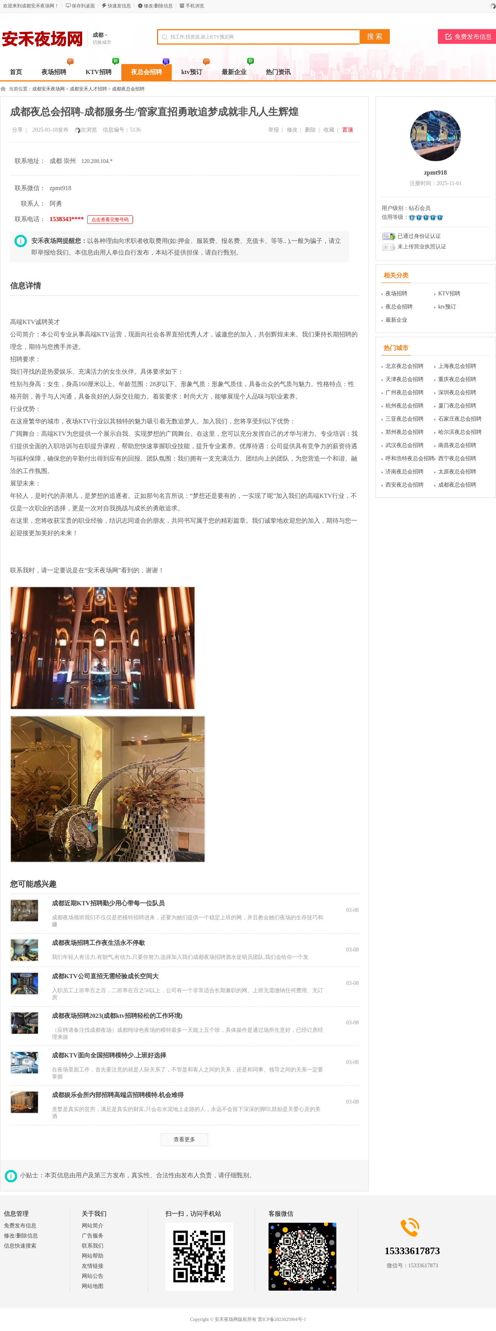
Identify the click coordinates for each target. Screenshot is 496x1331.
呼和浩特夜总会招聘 (410, 458)
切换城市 (102, 42)
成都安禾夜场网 (48, 89)
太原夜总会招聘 (457, 472)
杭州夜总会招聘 (405, 406)
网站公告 (92, 1276)
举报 (273, 130)
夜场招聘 (396, 293)
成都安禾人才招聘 (88, 89)
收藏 (329, 130)
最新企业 (396, 320)
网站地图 (92, 1286)
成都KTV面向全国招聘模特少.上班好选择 (109, 1055)
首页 (16, 72)
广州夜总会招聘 (405, 392)
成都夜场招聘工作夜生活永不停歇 (98, 942)
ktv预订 (447, 307)
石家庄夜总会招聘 (460, 419)
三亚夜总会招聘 (405, 419)
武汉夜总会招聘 (405, 445)
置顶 (347, 130)
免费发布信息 (20, 1226)
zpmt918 (435, 172)
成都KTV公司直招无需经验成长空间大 (105, 976)
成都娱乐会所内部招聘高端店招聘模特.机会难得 (118, 1095)
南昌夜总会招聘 (457, 445)
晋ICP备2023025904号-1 (282, 1319)
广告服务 (92, 1236)
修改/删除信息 (158, 6)
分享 (17, 130)
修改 (292, 130)
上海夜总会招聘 (457, 366)
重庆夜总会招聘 (457, 379)
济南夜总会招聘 (405, 472)
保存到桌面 (83, 6)
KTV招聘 (449, 293)
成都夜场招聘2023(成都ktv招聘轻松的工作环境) (117, 1015)
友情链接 (92, 1266)
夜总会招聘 (399, 307)
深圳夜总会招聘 (457, 392)
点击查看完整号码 (110, 219)
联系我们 (92, 1246)
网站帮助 (92, 1256)
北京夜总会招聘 (405, 366)
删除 (310, 130)
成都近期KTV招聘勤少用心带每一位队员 (108, 903)
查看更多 (184, 1139)
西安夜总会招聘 (405, 485)
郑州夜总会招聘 (405, 432)
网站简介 (92, 1226)
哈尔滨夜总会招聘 (460, 432)
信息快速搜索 (20, 1246)
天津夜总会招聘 (405, 379)
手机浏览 (195, 6)
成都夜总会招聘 (128, 89)
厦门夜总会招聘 (457, 406)
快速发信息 (119, 6)
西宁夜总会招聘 (457, 458)
